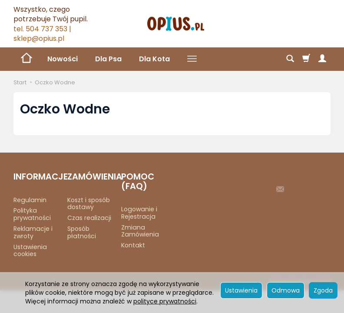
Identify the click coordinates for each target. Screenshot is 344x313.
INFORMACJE (37, 176)
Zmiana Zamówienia (140, 231)
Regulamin (29, 200)
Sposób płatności (81, 232)
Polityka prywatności (32, 214)
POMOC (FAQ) (137, 181)
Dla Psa (108, 59)
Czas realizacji (89, 217)
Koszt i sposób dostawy (88, 204)
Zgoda (323, 290)
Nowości (62, 59)
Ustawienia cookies (30, 251)
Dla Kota (154, 59)
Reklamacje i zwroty (33, 232)
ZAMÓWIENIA (91, 176)
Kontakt (133, 245)
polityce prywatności (164, 301)
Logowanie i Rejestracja (139, 213)
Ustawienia (241, 290)
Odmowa (285, 290)
